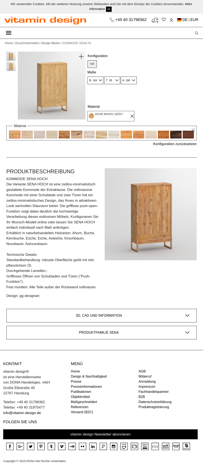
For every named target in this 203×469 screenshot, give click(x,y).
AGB (142, 371)
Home (9, 43)
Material (94, 106)
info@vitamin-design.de (22, 413)
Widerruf (145, 376)
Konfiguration (97, 56)
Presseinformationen (86, 386)
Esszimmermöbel (27, 43)
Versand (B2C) (82, 412)
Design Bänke (50, 43)
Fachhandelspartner (154, 391)
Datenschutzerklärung (155, 402)
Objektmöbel (80, 397)
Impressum (147, 386)
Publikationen (81, 391)
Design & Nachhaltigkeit (89, 376)
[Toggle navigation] (8, 33)
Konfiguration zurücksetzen (175, 144)
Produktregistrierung (154, 407)
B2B (142, 397)
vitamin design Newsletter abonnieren (100, 434)
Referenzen (79, 407)
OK (108, 9)
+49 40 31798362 (131, 19)
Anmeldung (147, 381)
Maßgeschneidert (84, 402)
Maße (91, 72)
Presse (76, 381)
